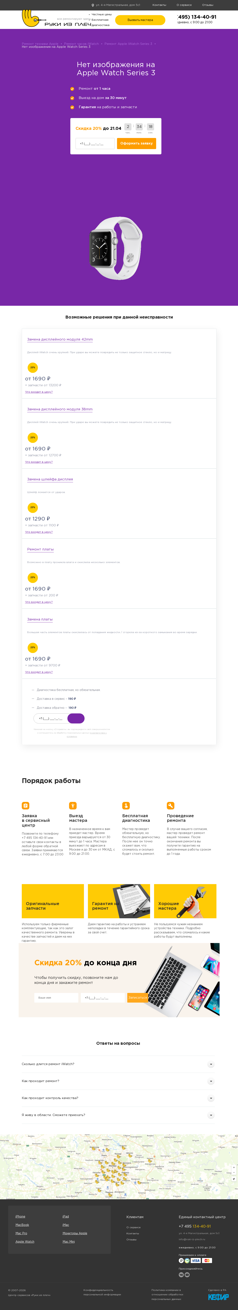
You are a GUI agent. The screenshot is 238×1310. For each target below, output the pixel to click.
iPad (66, 1216)
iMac (66, 1225)
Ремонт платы (40, 549)
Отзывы (207, 5)
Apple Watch (24, 1242)
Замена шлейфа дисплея (50, 479)
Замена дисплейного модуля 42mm (60, 339)
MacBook (22, 1225)
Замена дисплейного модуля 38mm (60, 409)
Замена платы (40, 619)
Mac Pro (21, 1233)
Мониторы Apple (75, 1233)
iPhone (20, 1216)
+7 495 (195, 1226)
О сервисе (184, 5)
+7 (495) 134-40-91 (192, 17)
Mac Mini (69, 1242)
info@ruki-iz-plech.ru (192, 1239)
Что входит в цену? (39, 392)
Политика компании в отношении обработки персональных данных (167, 1295)
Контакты (159, 5)
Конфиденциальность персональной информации (102, 1292)
